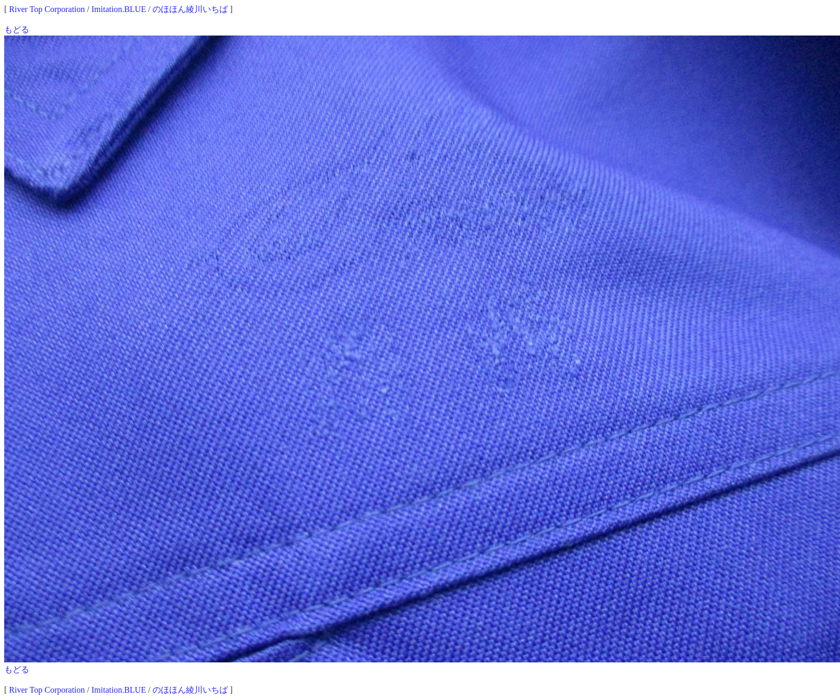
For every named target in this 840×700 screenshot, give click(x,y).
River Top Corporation (47, 9)
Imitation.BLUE (118, 9)
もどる (16, 29)
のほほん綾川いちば (190, 9)
